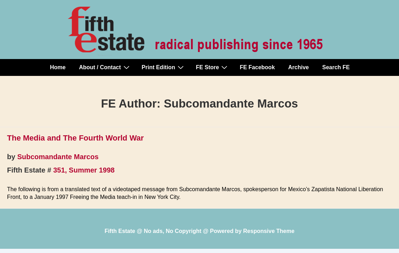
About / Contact (105, 67)
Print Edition (163, 67)
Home (57, 67)
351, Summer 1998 (84, 170)
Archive (298, 67)
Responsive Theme (268, 231)
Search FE (336, 67)
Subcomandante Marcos (58, 157)
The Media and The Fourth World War (75, 138)
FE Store (212, 67)
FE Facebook (257, 67)
